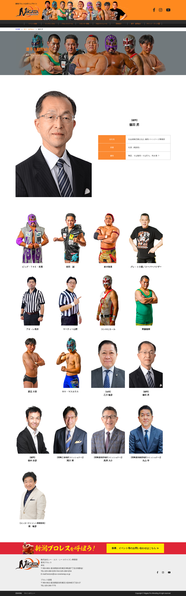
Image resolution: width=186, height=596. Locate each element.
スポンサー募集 (84, 23)
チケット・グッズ (153, 23)
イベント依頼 (32, 23)
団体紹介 (119, 23)
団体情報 (19, 593)
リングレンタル (50, 23)
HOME (18, 29)
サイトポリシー (29, 593)
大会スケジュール (101, 23)
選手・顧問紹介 (136, 23)
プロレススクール (67, 23)
